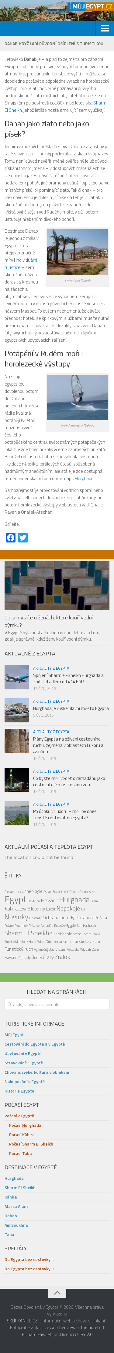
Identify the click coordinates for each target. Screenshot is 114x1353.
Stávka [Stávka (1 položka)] (96, 934)
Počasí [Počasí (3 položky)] (101, 917)
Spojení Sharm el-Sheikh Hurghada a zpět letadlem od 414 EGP (68, 678)
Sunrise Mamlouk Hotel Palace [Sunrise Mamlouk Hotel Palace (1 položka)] (25, 941)
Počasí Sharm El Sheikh (31, 1144)
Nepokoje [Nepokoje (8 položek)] (68, 908)
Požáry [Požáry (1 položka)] (9, 925)
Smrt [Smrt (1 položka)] (87, 934)
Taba (9, 1234)
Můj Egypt (14, 1034)
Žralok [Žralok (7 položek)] (62, 957)
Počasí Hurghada (25, 1125)
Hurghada (14, 1178)
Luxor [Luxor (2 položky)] (51, 909)
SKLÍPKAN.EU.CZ (22, 1320)
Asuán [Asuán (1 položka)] (47, 891)
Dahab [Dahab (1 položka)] (73, 891)
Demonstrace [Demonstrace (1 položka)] (88, 891)
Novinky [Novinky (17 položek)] (16, 916)
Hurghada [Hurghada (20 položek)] (74, 899)
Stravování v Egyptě (24, 1063)
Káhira (11, 1197)
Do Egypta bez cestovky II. (30, 1268)
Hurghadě (84, 478)
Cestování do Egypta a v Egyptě (35, 1044)
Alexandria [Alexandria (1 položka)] (12, 891)
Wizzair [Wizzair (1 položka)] (85, 949)
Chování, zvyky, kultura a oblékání (37, 1072)
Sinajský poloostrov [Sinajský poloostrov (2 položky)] (66, 934)
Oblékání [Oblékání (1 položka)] (35, 918)
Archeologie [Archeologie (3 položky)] (31, 891)
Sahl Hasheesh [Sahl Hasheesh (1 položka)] (86, 925)
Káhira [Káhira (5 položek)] (11, 909)
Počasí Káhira (22, 1134)
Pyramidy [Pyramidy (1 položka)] (21, 925)
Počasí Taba (20, 1153)
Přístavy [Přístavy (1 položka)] (34, 925)
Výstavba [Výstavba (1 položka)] (73, 949)
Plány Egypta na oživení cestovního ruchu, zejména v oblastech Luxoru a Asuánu (68, 745)
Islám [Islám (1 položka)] (94, 901)
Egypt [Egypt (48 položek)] (15, 899)
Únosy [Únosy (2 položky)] (37, 957)
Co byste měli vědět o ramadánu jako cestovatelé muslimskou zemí (69, 781)
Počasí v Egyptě (19, 1116)
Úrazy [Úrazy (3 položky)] (48, 957)
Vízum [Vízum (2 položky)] (60, 949)
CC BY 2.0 (83, 1334)
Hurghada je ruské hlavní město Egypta (71, 708)
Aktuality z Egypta (51, 668)
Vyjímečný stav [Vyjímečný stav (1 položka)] (44, 949)
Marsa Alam (16, 1206)
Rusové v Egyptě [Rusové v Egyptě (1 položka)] (65, 925)
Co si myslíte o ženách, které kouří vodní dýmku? (49, 621)
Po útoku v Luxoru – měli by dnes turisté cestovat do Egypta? (65, 814)
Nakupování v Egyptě (25, 1081)
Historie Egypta (19, 1091)
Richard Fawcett (37, 1334)
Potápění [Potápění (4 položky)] (84, 917)
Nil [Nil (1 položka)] (83, 909)
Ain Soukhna (16, 1225)
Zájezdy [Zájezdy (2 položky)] (24, 957)
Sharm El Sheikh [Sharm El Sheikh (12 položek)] (27, 933)
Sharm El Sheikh (20, 1187)
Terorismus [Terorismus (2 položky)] (62, 941)
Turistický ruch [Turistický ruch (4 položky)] (19, 949)
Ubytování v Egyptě (23, 1053)
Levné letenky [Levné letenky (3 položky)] (32, 908)
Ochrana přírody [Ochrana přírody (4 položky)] (58, 917)
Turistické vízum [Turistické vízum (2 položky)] (86, 941)
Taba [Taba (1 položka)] (49, 941)
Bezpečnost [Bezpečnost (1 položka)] (60, 891)
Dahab (11, 1215)
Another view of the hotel (74, 1327)
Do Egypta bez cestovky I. (29, 1259)
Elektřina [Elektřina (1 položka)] (33, 901)
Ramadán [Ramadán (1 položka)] (46, 925)
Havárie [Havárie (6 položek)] (49, 900)
